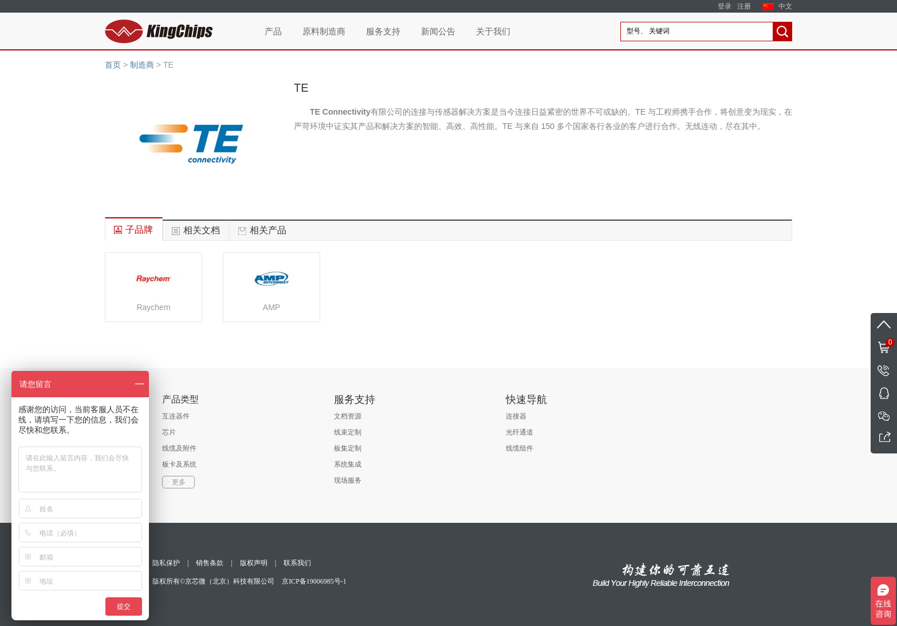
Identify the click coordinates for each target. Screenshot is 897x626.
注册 (744, 6)
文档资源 (347, 416)
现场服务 (347, 480)
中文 (785, 6)
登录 (724, 6)
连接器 (516, 416)
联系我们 (297, 563)
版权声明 (253, 563)
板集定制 (347, 448)
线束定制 (347, 432)
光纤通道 (519, 432)
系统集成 (347, 464)
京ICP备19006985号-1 (314, 581)
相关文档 (201, 230)
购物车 (883, 342)
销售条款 (209, 563)
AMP (271, 307)
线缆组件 (519, 448)
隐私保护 (166, 563)
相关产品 (268, 230)
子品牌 (139, 229)
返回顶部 (884, 324)
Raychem (153, 307)
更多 (179, 482)
